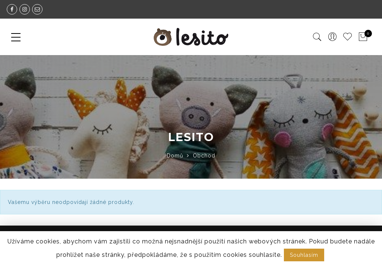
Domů (175, 156)
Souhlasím (304, 255)
